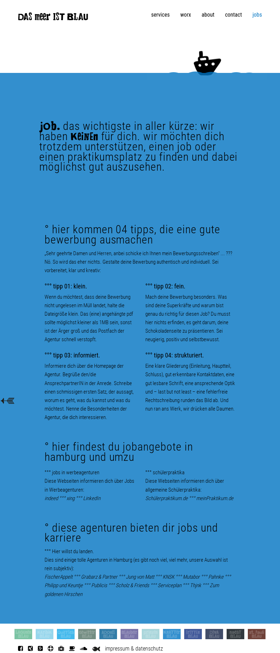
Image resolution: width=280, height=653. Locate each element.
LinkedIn (91, 498)
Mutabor (191, 577)
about (208, 14)
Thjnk (195, 585)
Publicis (99, 585)
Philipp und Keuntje (64, 585)
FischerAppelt (58, 577)
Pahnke (215, 577)
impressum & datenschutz (134, 648)
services (160, 14)
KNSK (168, 577)
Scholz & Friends (132, 585)
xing (70, 498)
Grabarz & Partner (99, 577)
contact (233, 14)
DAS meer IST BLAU (53, 18)
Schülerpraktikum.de (166, 498)
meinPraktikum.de (214, 498)
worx (185, 14)
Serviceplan (169, 585)
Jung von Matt (140, 577)
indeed (51, 498)
